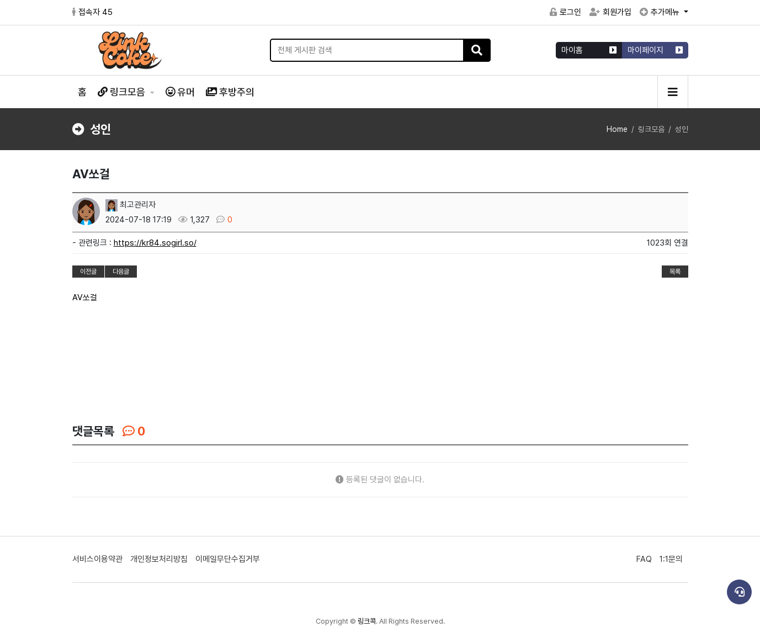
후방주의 (230, 92)
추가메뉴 (661, 12)
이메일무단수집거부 (227, 559)
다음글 (121, 271)
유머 (180, 92)
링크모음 (122, 92)
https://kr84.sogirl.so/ (155, 243)
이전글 (88, 271)
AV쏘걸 (84, 297)
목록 (675, 271)
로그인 (565, 12)
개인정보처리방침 (159, 559)
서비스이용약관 (97, 559)
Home (617, 129)
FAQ (644, 559)
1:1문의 (671, 559)
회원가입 (610, 12)
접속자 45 (92, 12)
